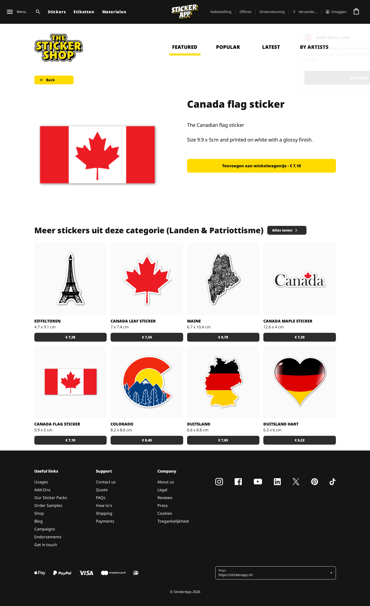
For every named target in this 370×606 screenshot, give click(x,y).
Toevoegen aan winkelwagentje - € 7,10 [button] (261, 165)
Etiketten (84, 11)
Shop (39, 513)
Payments (105, 521)
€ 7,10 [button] (70, 440)
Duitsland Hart (280, 424)
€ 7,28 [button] (70, 337)
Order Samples (48, 505)
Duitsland (198, 424)
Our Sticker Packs (50, 497)
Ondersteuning (272, 11)
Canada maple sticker (287, 321)
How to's (104, 505)
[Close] (355, 37)
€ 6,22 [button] (300, 440)
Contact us (106, 482)
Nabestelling (220, 11)
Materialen (114, 11)
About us (165, 482)
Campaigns (44, 529)
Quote (102, 489)
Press (162, 505)
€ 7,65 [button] (223, 440)
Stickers (57, 11)
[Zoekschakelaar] (37, 12)
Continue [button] (304, 77)
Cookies (164, 513)
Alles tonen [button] (285, 230)
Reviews (164, 497)
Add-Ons (42, 489)
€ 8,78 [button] (223, 337)
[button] (276, 572)
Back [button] (47, 79)
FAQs (100, 497)
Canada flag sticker (57, 424)
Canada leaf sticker (133, 321)
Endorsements (48, 537)
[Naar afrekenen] (356, 11)
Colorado (122, 424)
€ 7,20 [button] (300, 337)
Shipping (104, 513)
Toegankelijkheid (173, 521)
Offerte (245, 11)
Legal (162, 489)
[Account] (336, 11)
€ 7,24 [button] (147, 337)
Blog (38, 521)
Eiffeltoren (47, 321)
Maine (194, 321)
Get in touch (45, 544)
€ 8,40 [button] (147, 440)
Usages (41, 482)
